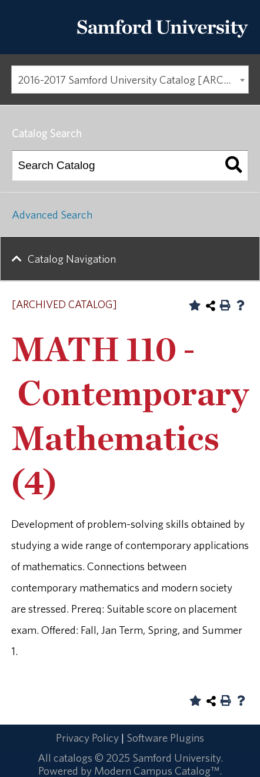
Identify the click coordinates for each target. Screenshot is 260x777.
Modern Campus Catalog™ (156, 770)
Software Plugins (165, 737)
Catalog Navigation (72, 258)
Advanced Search (52, 214)
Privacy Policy (87, 737)
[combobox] (130, 79)
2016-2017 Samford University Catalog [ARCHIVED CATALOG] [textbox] (133, 79)
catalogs (73, 757)
